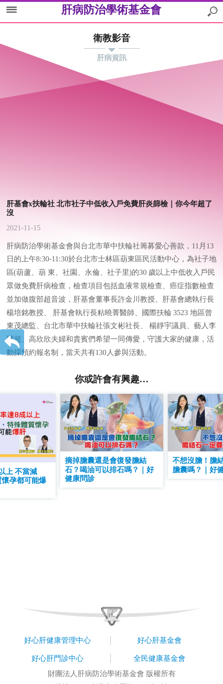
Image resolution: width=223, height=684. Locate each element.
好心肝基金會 (159, 640)
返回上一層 (12, 342)
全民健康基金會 (159, 658)
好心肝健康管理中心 (57, 640)
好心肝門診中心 (57, 658)
